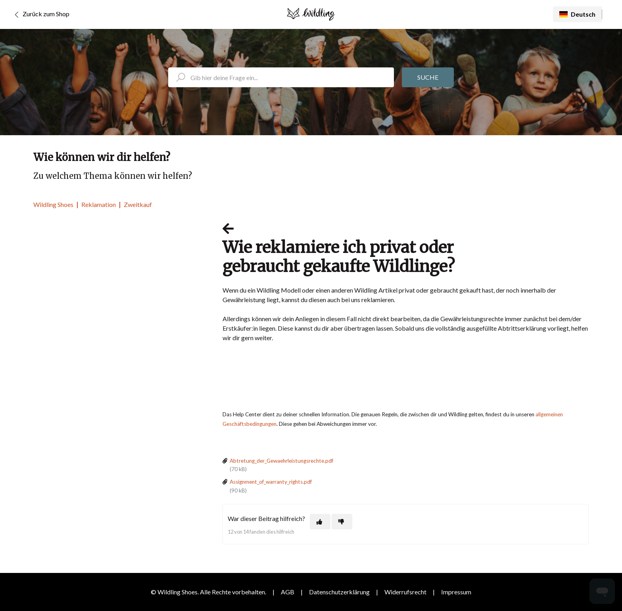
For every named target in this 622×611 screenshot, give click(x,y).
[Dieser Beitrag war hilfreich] (320, 521)
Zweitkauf (138, 204)
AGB (287, 592)
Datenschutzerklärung (339, 592)
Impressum (456, 592)
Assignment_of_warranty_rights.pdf (271, 482)
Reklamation (98, 204)
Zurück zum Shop (40, 14)
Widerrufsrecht (405, 592)
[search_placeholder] (281, 77)
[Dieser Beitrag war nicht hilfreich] (342, 521)
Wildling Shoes (53, 204)
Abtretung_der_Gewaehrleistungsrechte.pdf (281, 461)
